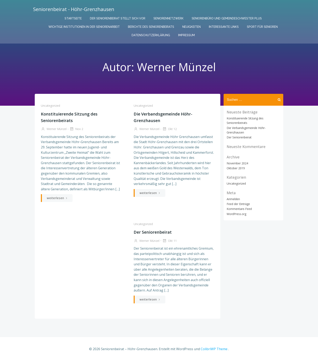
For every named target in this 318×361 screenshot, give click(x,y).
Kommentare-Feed (239, 209)
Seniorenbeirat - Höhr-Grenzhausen (73, 9)
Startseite (73, 18)
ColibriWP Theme (214, 349)
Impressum (186, 35)
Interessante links (224, 26)
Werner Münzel (54, 129)
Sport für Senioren (262, 26)
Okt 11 (169, 241)
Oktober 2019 (236, 168)
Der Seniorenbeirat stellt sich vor (117, 18)
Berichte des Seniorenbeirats (151, 26)
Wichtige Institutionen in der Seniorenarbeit (84, 26)
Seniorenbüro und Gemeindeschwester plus (227, 18)
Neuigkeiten (191, 26)
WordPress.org (236, 214)
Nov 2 (76, 129)
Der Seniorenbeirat (239, 137)
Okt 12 (169, 129)
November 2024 (237, 163)
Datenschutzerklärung (151, 35)
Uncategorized (50, 106)
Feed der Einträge (238, 204)
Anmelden (233, 199)
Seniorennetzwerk (168, 18)
